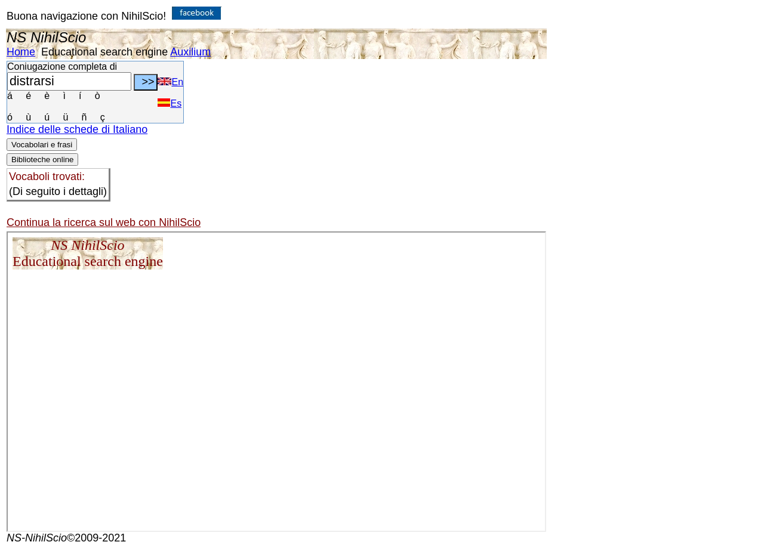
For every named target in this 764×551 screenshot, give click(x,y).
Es (169, 103)
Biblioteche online (42, 159)
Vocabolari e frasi (41, 144)
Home (21, 52)
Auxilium (190, 52)
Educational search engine (104, 52)
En (170, 82)
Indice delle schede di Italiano (77, 129)
